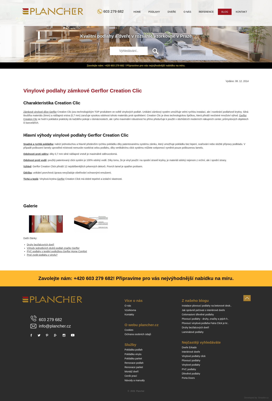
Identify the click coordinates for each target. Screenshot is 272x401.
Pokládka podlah (134, 349)
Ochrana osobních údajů (138, 334)
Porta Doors (188, 378)
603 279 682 (113, 11)
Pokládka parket (133, 358)
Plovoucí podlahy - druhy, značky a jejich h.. (205, 318)
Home (137, 11)
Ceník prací (131, 375)
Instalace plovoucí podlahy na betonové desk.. (207, 305)
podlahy (105, 36)
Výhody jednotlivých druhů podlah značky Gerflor (53, 248)
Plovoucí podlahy (191, 360)
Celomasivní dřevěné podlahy (198, 314)
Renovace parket (134, 367)
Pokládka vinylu (133, 354)
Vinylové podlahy (191, 364)
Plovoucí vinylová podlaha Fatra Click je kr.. (205, 323)
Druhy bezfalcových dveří (40, 244)
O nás (187, 11)
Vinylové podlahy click (194, 356)
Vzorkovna (130, 310)
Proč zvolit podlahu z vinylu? (42, 254)
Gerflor (61, 179)
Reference (206, 11)
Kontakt (241, 11)
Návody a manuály (135, 380)
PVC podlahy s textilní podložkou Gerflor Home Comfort (57, 251)
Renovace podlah (134, 362)
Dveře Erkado (189, 347)
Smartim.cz (263, 397)
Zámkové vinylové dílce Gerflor (40, 111)
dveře (124, 36)
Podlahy (154, 11)
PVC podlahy (189, 369)
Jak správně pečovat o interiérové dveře (203, 310)
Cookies (129, 330)
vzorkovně (164, 36)
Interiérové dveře (191, 351)
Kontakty (129, 314)
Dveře (172, 11)
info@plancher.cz (55, 326)
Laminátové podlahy (192, 332)
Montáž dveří (132, 371)
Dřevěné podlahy (191, 373)
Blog (224, 11)
